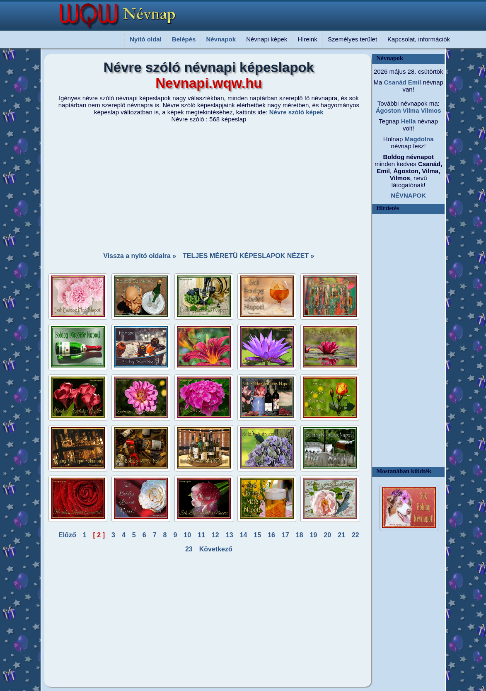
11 (201, 535)
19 (313, 535)
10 (187, 535)
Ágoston (388, 110)
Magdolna (418, 139)
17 (285, 535)
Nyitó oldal (146, 39)
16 (271, 535)
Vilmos (430, 110)
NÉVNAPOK (408, 195)
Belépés (184, 39)
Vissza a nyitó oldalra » (139, 255)
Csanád (394, 82)
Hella (407, 121)
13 (229, 535)
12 (215, 535)
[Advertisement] (203, 185)
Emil (413, 82)
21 (341, 535)
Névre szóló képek (296, 112)
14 (243, 535)
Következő (215, 549)
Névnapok (221, 39)
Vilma (410, 110)
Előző (67, 535)
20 (327, 535)
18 (299, 535)
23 (189, 549)
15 (257, 535)
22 (355, 535)
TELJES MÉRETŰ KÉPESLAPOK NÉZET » (248, 255)
